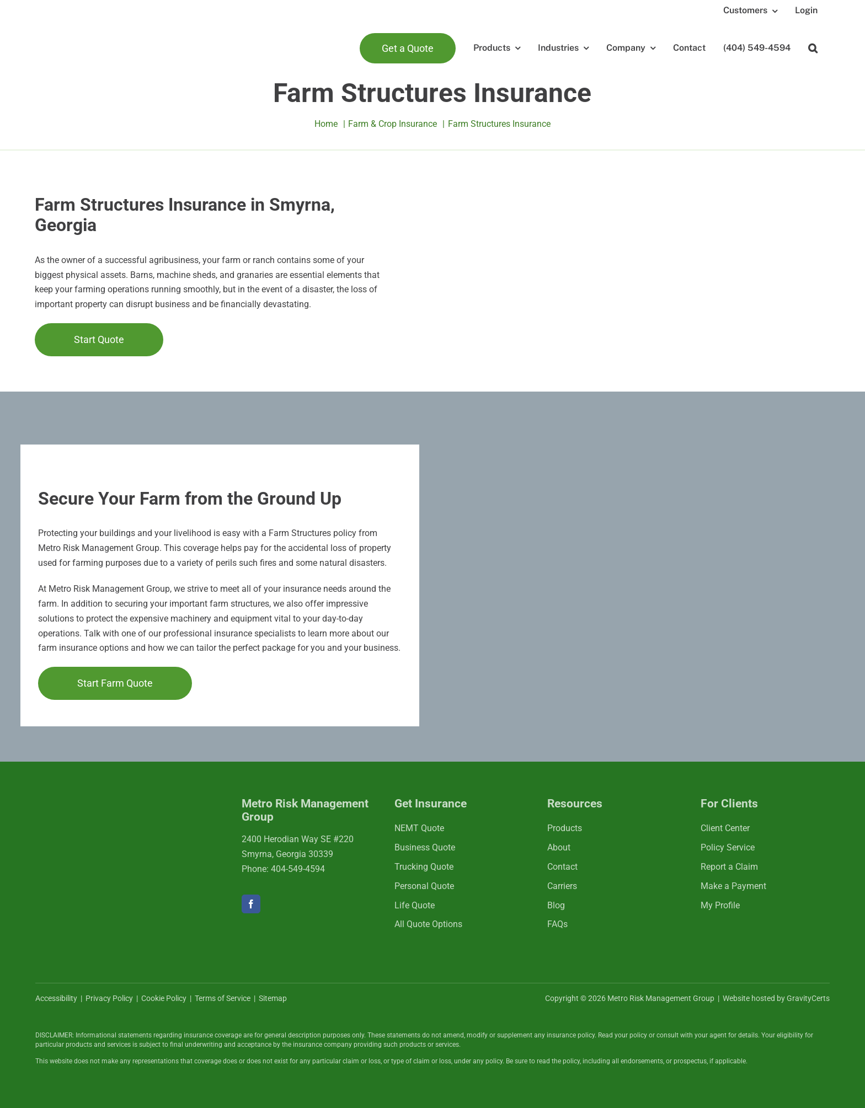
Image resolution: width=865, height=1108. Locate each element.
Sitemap (273, 998)
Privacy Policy (109, 998)
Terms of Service (222, 998)
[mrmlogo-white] (107, 810)
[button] (813, 48)
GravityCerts (808, 998)
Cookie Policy (163, 998)
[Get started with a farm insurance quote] (99, 339)
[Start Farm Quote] (115, 683)
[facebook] (251, 904)
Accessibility (56, 998)
